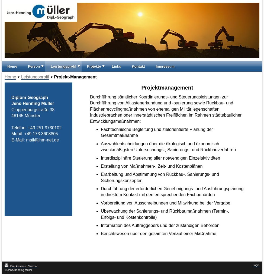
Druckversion (16, 266)
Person (34, 66)
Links (116, 66)
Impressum (165, 66)
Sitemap (33, 266)
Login (256, 265)
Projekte (94, 66)
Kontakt (138, 66)
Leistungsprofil (63, 66)
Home (12, 66)
